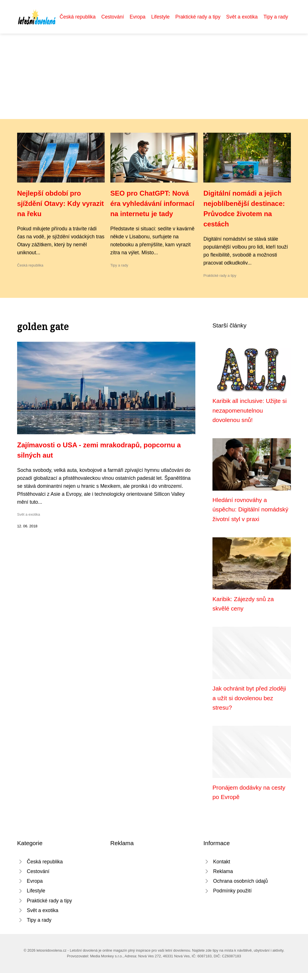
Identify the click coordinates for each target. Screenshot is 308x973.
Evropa (137, 17)
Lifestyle (160, 17)
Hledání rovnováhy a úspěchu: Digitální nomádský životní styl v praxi (250, 509)
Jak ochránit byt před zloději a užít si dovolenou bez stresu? (249, 698)
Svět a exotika (242, 17)
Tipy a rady (276, 17)
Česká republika (78, 17)
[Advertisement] (154, 76)
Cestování (112, 17)
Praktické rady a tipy (197, 17)
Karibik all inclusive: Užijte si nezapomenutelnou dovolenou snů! (249, 410)
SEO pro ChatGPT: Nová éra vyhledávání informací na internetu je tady (152, 203)
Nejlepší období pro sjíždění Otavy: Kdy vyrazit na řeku (60, 203)
